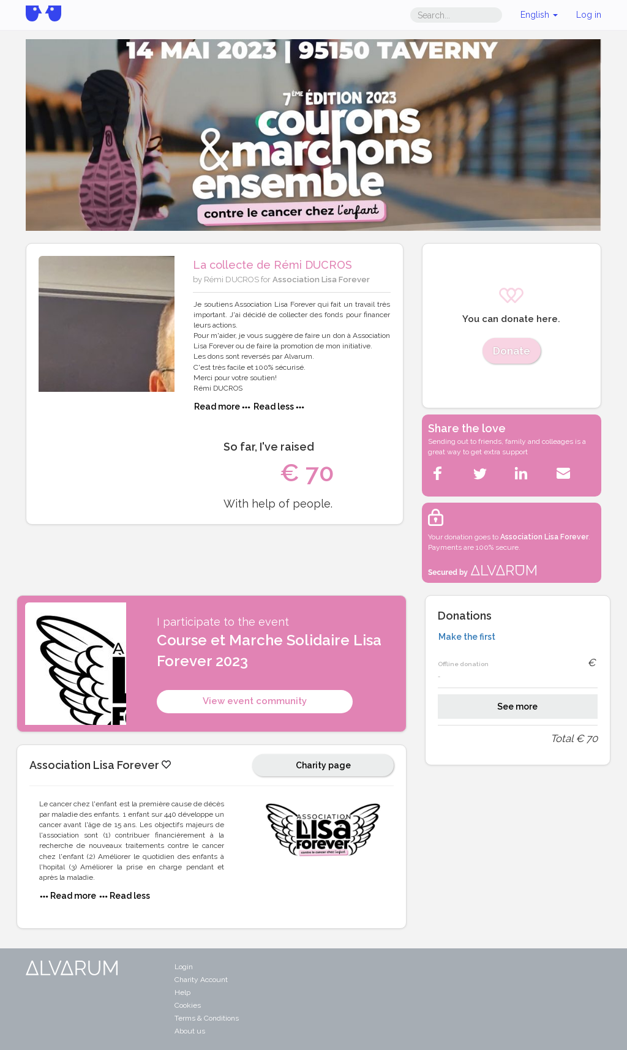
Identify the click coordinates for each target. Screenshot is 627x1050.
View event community (255, 701)
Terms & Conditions (207, 1018)
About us (190, 1031)
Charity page (323, 765)
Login (184, 966)
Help (182, 992)
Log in (588, 15)
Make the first (466, 637)
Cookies (188, 1005)
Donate (511, 351)
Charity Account (201, 979)
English (539, 15)
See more (517, 706)
